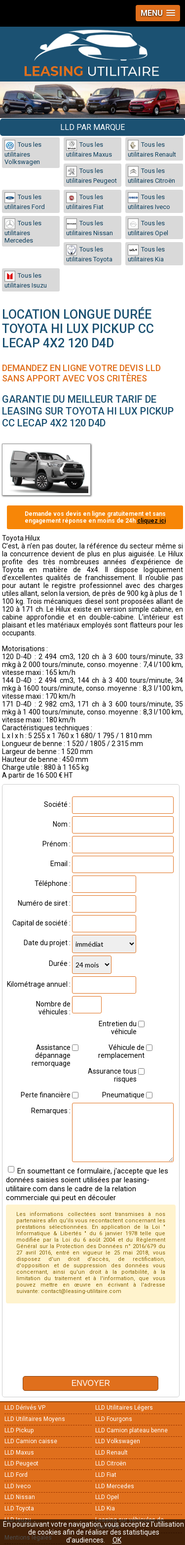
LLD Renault (111, 1452)
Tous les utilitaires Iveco (149, 201)
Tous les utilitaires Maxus (89, 149)
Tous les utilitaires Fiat (85, 201)
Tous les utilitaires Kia (146, 254)
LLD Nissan (19, 1497)
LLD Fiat (105, 1474)
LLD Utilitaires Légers (124, 1407)
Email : (60, 864)
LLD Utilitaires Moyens (34, 1419)
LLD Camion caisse (30, 1441)
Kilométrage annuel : (39, 984)
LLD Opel (107, 1497)
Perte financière (46, 1095)
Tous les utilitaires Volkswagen (22, 153)
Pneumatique (123, 1095)
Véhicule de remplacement (121, 1051)
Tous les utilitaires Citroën (151, 175)
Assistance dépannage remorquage (51, 1055)
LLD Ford (16, 1474)
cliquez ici (151, 520)
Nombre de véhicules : (53, 1008)
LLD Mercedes (114, 1486)
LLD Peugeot (21, 1463)
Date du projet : (47, 943)
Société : (57, 804)
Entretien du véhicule (118, 1028)
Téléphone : (53, 883)
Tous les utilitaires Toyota (89, 254)
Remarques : (51, 1111)
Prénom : (56, 844)
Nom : (62, 824)
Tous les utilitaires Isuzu (25, 280)
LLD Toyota (19, 1508)
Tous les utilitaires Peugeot (91, 175)
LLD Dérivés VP (24, 1407)
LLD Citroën (110, 1463)
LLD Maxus (19, 1452)
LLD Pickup (19, 1430)
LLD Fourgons (113, 1419)
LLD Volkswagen (117, 1441)
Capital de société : (41, 923)
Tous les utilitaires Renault (152, 149)
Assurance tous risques (112, 1075)
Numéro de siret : (44, 903)
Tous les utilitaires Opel (148, 227)
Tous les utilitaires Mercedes (22, 231)
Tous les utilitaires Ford (24, 201)
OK (116, 1540)
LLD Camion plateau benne (131, 1430)
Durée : (60, 963)
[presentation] (81, 1349)
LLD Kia (105, 1508)
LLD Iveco (17, 1486)
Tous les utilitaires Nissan (89, 227)
